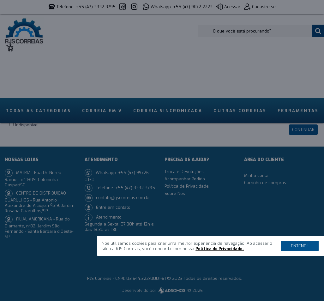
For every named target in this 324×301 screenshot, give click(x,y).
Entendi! (300, 246)
